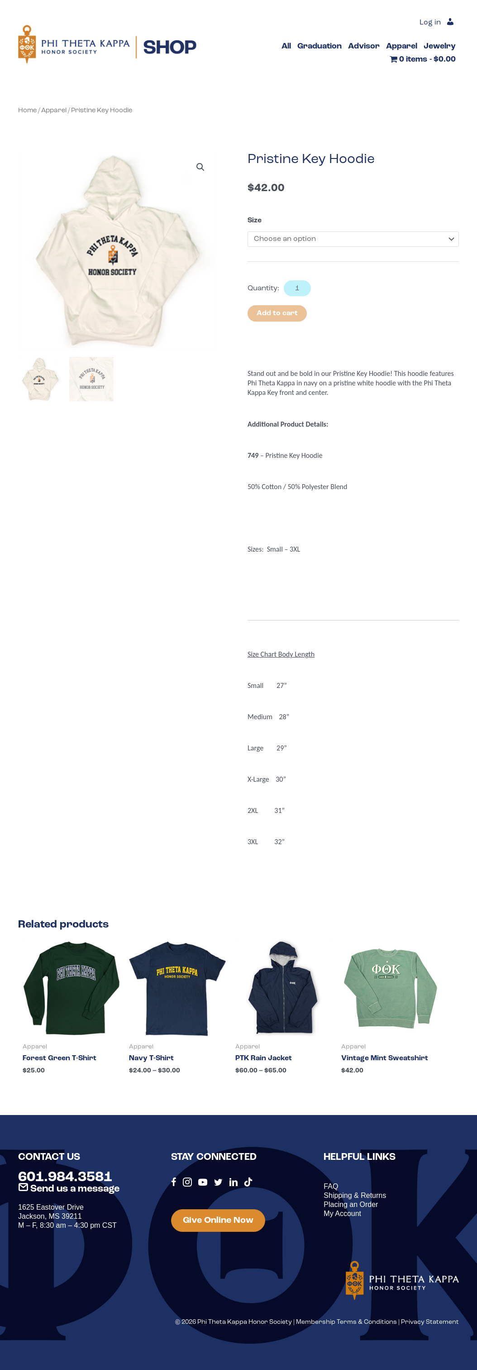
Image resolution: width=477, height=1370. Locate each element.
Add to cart (277, 313)
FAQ (331, 1186)
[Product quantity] (297, 288)
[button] (200, 167)
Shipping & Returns (355, 1195)
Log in (430, 22)
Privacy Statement (430, 1322)
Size (255, 220)
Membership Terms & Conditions (346, 1322)
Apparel (54, 110)
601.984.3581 (65, 1177)
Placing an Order (351, 1204)
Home (27, 110)
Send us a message (68, 1189)
